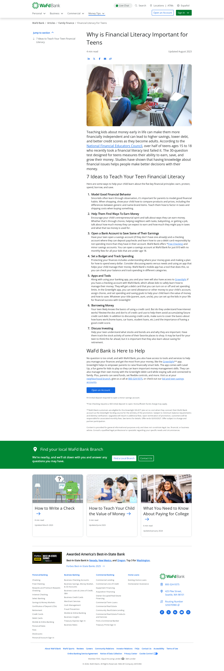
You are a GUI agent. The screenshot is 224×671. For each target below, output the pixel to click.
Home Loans (133, 575)
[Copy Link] (110, 58)
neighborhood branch (98, 378)
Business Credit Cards (73, 597)
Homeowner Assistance (138, 584)
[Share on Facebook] (99, 59)
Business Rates (70, 624)
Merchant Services (72, 601)
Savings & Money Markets (43, 602)
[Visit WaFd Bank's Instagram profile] (188, 612)
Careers (89, 648)
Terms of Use (172, 648)
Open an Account (101, 390)
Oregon (121, 560)
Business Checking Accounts (76, 580)
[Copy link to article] (110, 59)
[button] (163, 13)
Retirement (37, 610)
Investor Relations (124, 648)
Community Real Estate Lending (110, 610)
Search (140, 5)
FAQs (137, 648)
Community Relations (104, 648)
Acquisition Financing (105, 591)
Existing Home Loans (137, 580)
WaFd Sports (68, 648)
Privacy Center (130, 653)
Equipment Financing (105, 588)
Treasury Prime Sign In (106, 624)
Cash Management (72, 605)
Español (183, 5)
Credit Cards (37, 614)
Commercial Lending (105, 580)
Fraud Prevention (72, 609)
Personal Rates (38, 626)
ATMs (170, 5)
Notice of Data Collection (111, 653)
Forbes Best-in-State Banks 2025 (85, 566)
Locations (157, 5)
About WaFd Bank (53, 648)
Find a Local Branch (124, 458)
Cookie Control (148, 653)
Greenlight (180, 279)
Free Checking (175, 243)
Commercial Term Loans (106, 602)
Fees (34, 629)
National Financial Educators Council (114, 146)
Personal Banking (40, 575)
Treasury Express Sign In (75, 621)
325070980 (172, 605)
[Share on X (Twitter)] (94, 59)
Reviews (80, 648)
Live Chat (122, 5)
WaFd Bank (38, 23)
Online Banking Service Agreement (82, 653)
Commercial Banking (105, 575)
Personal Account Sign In (43, 637)
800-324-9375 (135, 378)
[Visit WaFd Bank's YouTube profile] (182, 612)
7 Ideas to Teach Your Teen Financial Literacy (55, 40)
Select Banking (38, 598)
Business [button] (56, 13)
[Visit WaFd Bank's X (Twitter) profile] (168, 612)
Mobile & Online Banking (43, 622)
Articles (51, 23)
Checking (36, 580)
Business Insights (71, 617)
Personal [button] (39, 13)
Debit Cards (37, 618)
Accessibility (159, 648)
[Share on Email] (105, 59)
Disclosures (37, 633)
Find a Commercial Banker (107, 621)
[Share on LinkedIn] (89, 59)
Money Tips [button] (96, 13)
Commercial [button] (75, 13)
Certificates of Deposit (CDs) (44, 606)
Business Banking (71, 575)
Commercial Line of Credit (107, 584)
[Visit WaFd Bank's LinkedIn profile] (175, 612)
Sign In (183, 12)
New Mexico (104, 560)
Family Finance (66, 23)
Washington (143, 560)
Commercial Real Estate (106, 606)
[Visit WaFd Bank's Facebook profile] (162, 612)
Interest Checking (40, 594)
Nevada (93, 560)
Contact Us (146, 458)
